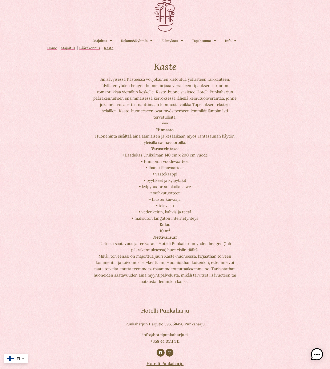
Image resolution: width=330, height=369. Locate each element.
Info (231, 40)
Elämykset (172, 40)
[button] (317, 355)
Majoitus (103, 40)
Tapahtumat (204, 40)
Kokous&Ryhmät (137, 40)
